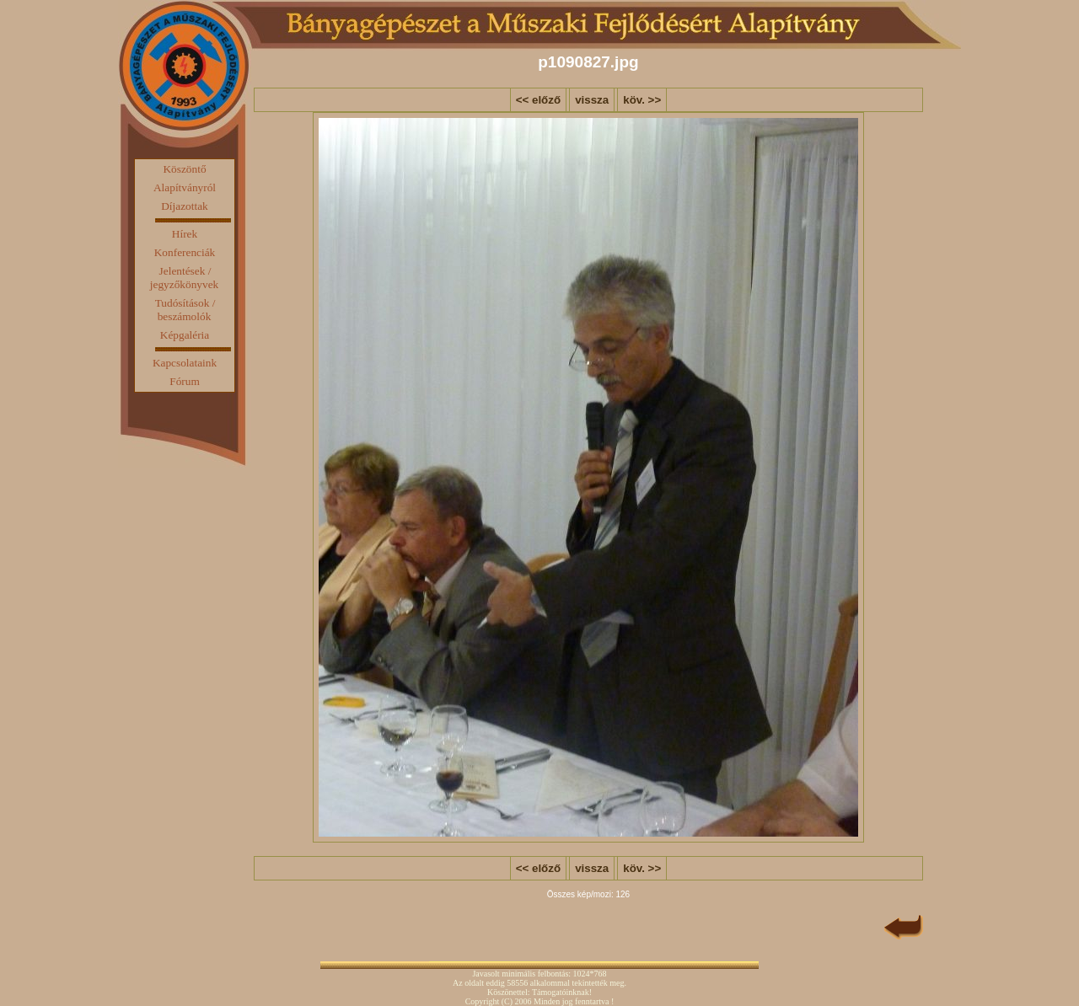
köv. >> (642, 100)
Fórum (184, 381)
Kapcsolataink (185, 362)
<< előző (538, 100)
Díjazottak (184, 206)
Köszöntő (184, 169)
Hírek (184, 233)
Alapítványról (184, 187)
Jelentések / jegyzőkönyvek (184, 278)
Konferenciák (185, 252)
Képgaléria (184, 335)
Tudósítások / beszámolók (185, 310)
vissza (592, 100)
